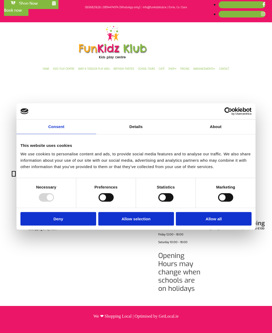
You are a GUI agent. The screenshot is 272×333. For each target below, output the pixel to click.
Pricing (184, 69)
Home (46, 69)
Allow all (214, 218)
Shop (171, 69)
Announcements (203, 69)
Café (162, 69)
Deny (58, 218)
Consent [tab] (56, 126)
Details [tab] (136, 126)
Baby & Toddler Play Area (94, 69)
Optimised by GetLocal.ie (157, 316)
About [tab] (216, 126)
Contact (224, 69)
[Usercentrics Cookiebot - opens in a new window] (228, 111)
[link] (172, 68)
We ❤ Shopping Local (113, 316)
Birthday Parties (123, 69)
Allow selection (135, 218)
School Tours (146, 69)
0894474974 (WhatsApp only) (121, 7)
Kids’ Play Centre (64, 69)
